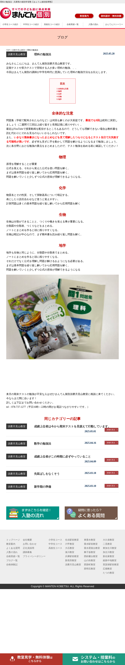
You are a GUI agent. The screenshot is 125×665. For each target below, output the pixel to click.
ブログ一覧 (12, 560)
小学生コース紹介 (10, 24)
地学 (59, 99)
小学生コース (55, 540)
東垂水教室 (89, 540)
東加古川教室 (109, 548)
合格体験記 (12, 564)
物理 (59, 91)
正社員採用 (28, 548)
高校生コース (55, 548)
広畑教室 (107, 568)
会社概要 (27, 540)
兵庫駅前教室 (72, 556)
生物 (59, 97)
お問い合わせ (29, 544)
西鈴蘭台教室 (91, 556)
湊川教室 (69, 552)
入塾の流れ (93, 24)
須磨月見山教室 (73, 564)
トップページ (13, 540)
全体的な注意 (62, 89)
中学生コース (55, 544)
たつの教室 (108, 573)
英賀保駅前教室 (111, 564)
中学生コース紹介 (31, 24)
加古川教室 (108, 552)
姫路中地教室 (109, 560)
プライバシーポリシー (34, 556)
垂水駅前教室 (91, 544)
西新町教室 (89, 564)
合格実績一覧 (73, 24)
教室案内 (10, 544)
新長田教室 (70, 560)
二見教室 (107, 544)
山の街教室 (89, 560)
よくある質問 (13, 548)
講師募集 (27, 552)
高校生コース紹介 (52, 24)
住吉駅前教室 (72, 540)
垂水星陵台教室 (92, 548)
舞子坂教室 (89, 552)
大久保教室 (108, 540)
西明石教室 (89, 568)
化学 (59, 94)
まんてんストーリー (114, 24)
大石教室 (69, 548)
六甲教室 (69, 544)
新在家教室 (108, 556)
